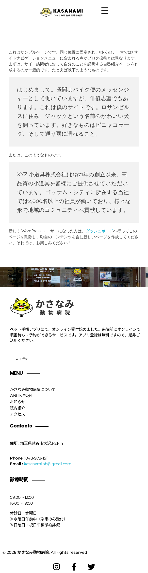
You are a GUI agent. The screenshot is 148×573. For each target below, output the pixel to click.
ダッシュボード (99, 231)
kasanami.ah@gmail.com (47, 464)
